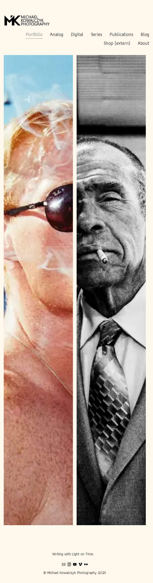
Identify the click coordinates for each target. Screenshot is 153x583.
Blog (145, 34)
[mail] (63, 564)
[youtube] (75, 564)
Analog (56, 34)
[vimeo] (80, 564)
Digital (77, 34)
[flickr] (86, 564)
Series (96, 34)
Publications (121, 34)
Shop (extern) (117, 43)
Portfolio (34, 34)
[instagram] (69, 564)
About (143, 43)
